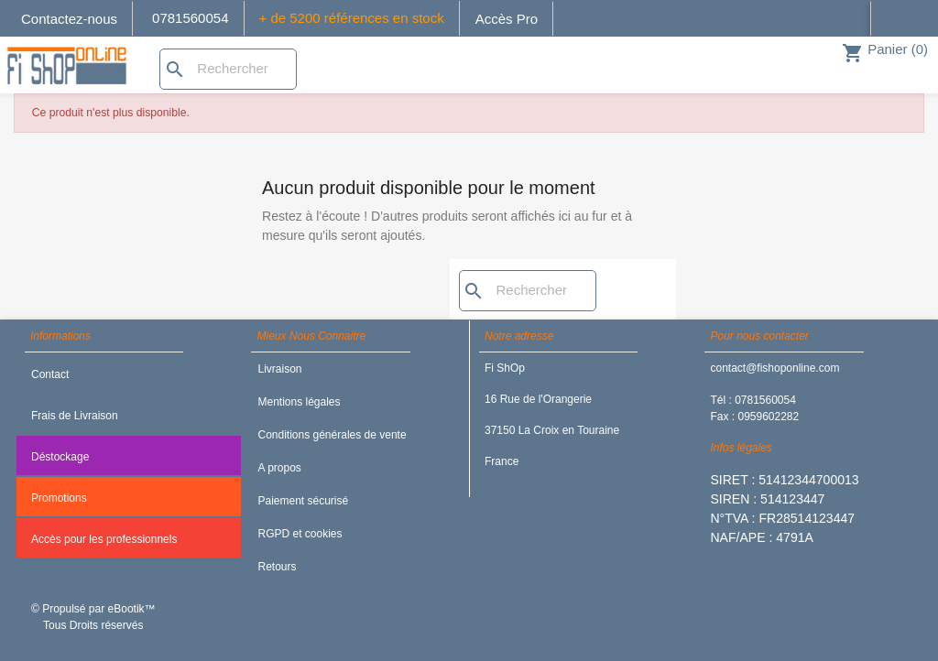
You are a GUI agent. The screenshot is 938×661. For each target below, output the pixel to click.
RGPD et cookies (299, 533)
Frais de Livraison (74, 415)
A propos (278, 467)
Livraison (279, 369)
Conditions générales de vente (331, 434)
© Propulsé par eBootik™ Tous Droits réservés (93, 617)
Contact (50, 374)
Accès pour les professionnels (104, 539)
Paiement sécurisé (302, 500)
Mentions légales (298, 402)
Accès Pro (506, 19)
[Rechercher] (228, 69)
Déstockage (60, 456)
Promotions (59, 498)
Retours (276, 566)
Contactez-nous (69, 19)
